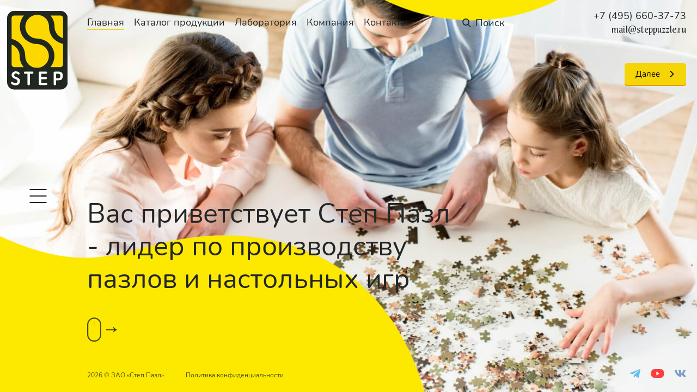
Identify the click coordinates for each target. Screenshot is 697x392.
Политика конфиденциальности (235, 375)
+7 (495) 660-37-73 (640, 16)
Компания (330, 22)
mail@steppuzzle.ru (649, 30)
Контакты (386, 22)
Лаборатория (266, 22)
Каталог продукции (179, 22)
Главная (105, 22)
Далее (647, 74)
